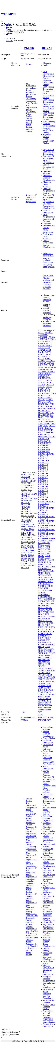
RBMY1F (31, 526)
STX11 (47, 664)
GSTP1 (45, 426)
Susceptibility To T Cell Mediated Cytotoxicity (48, 1014)
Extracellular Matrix (48, 746)
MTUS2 (31, 516)
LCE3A (41, 553)
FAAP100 (48, 406)
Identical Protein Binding (29, 125)
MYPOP (41, 582)
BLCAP (48, 354)
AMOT (41, 343)
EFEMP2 (29, 487)
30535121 (47, 306)
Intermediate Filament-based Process (49, 859)
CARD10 (31, 474)
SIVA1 (47, 647)
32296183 (19, 32)
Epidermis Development (48, 741)
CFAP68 (41, 372)
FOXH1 (50, 415)
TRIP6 (40, 688)
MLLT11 (41, 579)
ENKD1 (47, 402)
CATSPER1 (25, 477)
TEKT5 (47, 673)
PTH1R (48, 627)
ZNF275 (31, 548)
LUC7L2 (47, 569)
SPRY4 (41, 662)
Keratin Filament (29, 819)
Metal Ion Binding (29, 130)
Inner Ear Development (48, 211)
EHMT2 (24, 490)
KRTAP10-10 (43, 460)
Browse (9, 27)
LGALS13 (42, 560)
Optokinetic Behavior (47, 172)
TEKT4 (41, 673)
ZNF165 (31, 544)
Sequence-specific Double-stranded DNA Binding (48, 138)
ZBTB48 (31, 539)
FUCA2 (41, 419)
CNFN (46, 376)
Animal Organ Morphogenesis (49, 865)
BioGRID (9, 41)
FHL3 (52, 413)
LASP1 (41, 543)
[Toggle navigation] (2, 21)
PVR (53, 627)
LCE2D (47, 551)
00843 (40, 715)
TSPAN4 (47, 688)
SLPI (51, 651)
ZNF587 (24, 559)
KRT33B (47, 443)
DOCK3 (41, 393)
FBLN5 (41, 413)
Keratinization (48, 736)
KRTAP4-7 (42, 521)
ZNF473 (31, 552)
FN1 (45, 415)
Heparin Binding (46, 949)
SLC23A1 (50, 649)
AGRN (41, 339)
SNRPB (52, 653)
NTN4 (40, 599)
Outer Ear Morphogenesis (49, 190)
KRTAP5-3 (42, 525)
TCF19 (47, 670)
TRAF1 (46, 679)
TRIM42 (41, 683)
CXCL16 (41, 385)
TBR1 (50, 668)
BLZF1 (41, 356)
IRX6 (47, 437)
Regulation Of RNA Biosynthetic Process (31, 871)
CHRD (40, 374)
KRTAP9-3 (44, 536)
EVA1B (41, 406)
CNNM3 (41, 378)
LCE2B (47, 549)
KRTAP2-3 (42, 502)
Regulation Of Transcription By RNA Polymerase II (31, 198)
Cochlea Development (48, 242)
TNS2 (31, 533)
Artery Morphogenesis (49, 216)
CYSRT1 (24, 485)
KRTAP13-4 (43, 493)
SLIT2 (46, 651)
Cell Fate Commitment (48, 997)
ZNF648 (24, 561)
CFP (47, 372)
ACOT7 (41, 333)
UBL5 (40, 690)
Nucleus (29, 64)
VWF (46, 694)
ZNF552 (31, 557)
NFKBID (48, 590)
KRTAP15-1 (43, 495)
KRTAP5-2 (44, 523)
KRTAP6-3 (42, 534)
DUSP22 (41, 398)
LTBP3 (52, 566)
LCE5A (47, 558)
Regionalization (49, 1022)
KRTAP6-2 (44, 532)
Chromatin (47, 63)
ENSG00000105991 (46, 717)
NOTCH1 (42, 592)
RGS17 (48, 638)
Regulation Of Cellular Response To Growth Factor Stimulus (48, 837)
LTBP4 (41, 569)
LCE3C (47, 553)
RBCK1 (49, 634)
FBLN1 (41, 411)
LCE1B (41, 545)
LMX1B (47, 562)
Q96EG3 (24, 720)
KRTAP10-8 (25, 503)
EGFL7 (41, 402)
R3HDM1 (42, 631)
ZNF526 (24, 557)
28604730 (47, 319)
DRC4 (53, 393)
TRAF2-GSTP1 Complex (49, 1001)
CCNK (40, 367)
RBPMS (46, 636)
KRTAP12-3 (25, 507)
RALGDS (50, 631)
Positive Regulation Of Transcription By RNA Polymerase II (48, 197)
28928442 (47, 326)
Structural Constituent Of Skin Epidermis (49, 762)
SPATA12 (48, 655)
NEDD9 (50, 586)
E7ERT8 (41, 720)
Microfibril (47, 827)
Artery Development (48, 231)
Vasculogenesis (49, 1005)
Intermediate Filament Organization (48, 818)
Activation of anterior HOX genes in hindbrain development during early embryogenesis (48, 260)
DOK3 (47, 393)
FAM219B (42, 408)
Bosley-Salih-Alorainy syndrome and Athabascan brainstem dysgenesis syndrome (48, 282)
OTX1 (40, 603)
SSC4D (47, 662)
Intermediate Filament (30, 824)
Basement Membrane (47, 824)
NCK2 (47, 584)
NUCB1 (47, 599)
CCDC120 (42, 363)
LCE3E (47, 556)
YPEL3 (41, 699)
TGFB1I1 (48, 675)
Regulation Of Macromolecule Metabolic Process (32, 938)
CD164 (53, 367)
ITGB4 (52, 437)
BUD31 (48, 359)
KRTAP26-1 (43, 506)
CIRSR (41, 376)
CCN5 (51, 365)
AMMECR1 (48, 341)
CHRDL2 (47, 374)
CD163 (47, 367)
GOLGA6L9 (26, 492)
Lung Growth (48, 1020)
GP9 (39, 424)
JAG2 (40, 439)
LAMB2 (50, 541)
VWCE (41, 694)
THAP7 (47, 677)
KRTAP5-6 (44, 528)
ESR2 (52, 404)
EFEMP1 (41, 400)
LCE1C (47, 545)
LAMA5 (43, 541)
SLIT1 (40, 651)
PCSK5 (24, 522)
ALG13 (53, 339)
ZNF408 (31, 550)
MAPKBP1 (49, 571)
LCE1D (41, 547)
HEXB (40, 428)
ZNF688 (48, 705)
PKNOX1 (46, 614)
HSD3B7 (41, 432)
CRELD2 (41, 382)
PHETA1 (41, 610)
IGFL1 (51, 432)
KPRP (47, 441)
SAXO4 (48, 644)
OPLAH (51, 601)
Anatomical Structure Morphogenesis (49, 178)
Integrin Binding (46, 772)
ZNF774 (41, 707)
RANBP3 (41, 634)
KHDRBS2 (25, 496)
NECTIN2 (42, 586)
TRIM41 (24, 535)
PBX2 (40, 605)
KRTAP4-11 (25, 509)
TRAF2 (52, 679)
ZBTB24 (24, 539)
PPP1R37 (31, 524)
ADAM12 (49, 333)
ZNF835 (24, 565)
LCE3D (41, 556)
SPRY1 (31, 531)
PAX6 (52, 603)
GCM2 (40, 421)
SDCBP (41, 647)
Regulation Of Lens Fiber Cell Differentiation (32, 946)
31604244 (47, 313)
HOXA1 (47, 48)
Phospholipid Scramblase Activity (48, 879)
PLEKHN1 (51, 616)
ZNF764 (24, 563)
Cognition (47, 223)
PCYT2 (49, 608)
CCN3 (40, 365)
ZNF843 (41, 709)
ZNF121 (31, 542)
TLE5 (52, 677)
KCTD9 (46, 439)
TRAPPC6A (49, 681)
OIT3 (45, 601)
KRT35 (47, 445)
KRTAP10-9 (25, 505)
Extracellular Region (48, 884)
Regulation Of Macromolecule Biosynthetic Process (32, 917)
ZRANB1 (31, 565)
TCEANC (24, 533)
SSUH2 (41, 664)
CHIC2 (23, 483)
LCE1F (47, 547)
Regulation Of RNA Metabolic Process (31, 841)
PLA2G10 (42, 616)
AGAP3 (52, 337)
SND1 (46, 653)
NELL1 (46, 588)
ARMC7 (48, 346)
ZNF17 (23, 546)
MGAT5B (42, 577)
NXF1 (52, 599)
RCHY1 (41, 638)
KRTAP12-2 (43, 482)
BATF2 (48, 352)
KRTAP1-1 (25, 498)
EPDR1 (41, 404)
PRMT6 (41, 625)
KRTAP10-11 (43, 463)
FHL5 (40, 415)
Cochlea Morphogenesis (49, 246)
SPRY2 (41, 660)
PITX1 (45, 612)
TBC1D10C (42, 668)
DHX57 (31, 485)
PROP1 (48, 625)
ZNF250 (24, 548)
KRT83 (47, 452)
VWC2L (47, 692)
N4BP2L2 (49, 582)
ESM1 (46, 404)
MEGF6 (46, 573)
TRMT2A (32, 535)
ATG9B (41, 348)
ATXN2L (41, 350)
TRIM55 (48, 683)
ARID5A (41, 346)
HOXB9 (47, 430)
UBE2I (23, 537)
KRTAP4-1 (44, 510)
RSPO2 (31, 529)
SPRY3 (47, 660)
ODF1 (40, 601)
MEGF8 (41, 575)
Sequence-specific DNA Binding (48, 130)
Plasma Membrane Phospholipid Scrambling (48, 910)
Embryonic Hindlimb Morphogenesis (49, 978)
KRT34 (41, 445)
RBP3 (40, 636)
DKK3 (40, 391)
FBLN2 (47, 411)
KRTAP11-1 (43, 478)
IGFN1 (41, 434)
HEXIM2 (47, 428)
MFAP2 (48, 575)
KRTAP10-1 (43, 458)
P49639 (48, 720)
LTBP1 (46, 566)
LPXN (40, 566)
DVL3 (23, 487)
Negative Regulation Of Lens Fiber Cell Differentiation (32, 930)
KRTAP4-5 (25, 513)
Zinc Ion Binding (29, 119)
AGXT (46, 339)
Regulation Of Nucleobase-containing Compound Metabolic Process (31, 882)
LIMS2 (41, 562)
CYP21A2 (50, 385)
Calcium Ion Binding (48, 795)
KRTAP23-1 (44, 504)
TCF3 (52, 670)
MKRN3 (49, 577)
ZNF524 (31, 555)
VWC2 (29, 537)
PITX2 (51, 612)
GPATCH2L (25, 494)
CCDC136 (33, 479)
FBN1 (46, 413)
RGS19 (41, 640)
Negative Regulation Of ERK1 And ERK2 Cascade (49, 871)
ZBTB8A (24, 542)
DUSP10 (47, 395)
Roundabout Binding (47, 954)
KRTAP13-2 (43, 489)
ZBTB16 (47, 699)
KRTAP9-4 (42, 538)
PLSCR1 (46, 618)
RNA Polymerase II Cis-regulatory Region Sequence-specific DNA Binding (31, 90)
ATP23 (47, 348)
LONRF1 (47, 564)
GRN (40, 426)
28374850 (47, 300)
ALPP (40, 341)
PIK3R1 (49, 610)
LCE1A (47, 543)
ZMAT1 (41, 703)
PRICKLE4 (49, 623)
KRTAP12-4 (43, 486)
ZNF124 (24, 544)
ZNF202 (30, 546)
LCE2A (41, 549)
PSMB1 (41, 627)
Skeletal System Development (49, 1025)
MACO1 (41, 571)
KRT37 (41, 447)
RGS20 (47, 640)
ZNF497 (24, 555)
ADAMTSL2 (43, 335)
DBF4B (49, 387)
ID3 (47, 432)
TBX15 (41, 670)
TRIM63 (41, 686)
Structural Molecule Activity (46, 939)
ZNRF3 (48, 709)
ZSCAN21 (25, 568)
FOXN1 (41, 417)
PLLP (40, 618)
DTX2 (40, 395)
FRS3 (47, 417)
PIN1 (40, 612)
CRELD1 (48, 380)
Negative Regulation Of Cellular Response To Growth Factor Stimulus (48, 899)
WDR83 (52, 694)
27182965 (47, 323)
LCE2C (41, 551)
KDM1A (41, 441)
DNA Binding (31, 112)
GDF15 (47, 421)
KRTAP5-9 (42, 530)
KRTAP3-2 (42, 508)
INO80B (41, 437)
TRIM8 (48, 686)
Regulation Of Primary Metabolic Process (31, 897)
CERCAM (48, 369)
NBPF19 (32, 518)
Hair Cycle (30, 922)
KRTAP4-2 (42, 517)
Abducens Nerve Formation (47, 184)
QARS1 (48, 629)
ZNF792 (31, 563)
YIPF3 (47, 696)
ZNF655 (31, 561)
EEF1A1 (48, 398)
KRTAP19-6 (43, 497)
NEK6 (40, 588)
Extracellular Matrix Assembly (48, 991)
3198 (40, 712)
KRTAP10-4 (43, 467)
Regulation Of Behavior (48, 220)
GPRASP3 (46, 424)
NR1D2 (49, 597)
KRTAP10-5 (43, 469)
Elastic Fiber (48, 922)
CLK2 (29, 483)
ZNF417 (24, 552)
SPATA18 (42, 657)
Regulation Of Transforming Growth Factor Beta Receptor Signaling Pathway (48, 929)
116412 (23, 712)
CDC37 (33, 481)
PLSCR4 (41, 623)
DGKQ (47, 389)
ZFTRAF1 (42, 701)
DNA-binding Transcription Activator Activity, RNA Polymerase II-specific (48, 105)
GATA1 (48, 419)
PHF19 (29, 522)
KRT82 (41, 452)
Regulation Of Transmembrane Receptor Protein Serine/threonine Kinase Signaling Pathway (49, 806)
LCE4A (41, 558)
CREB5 (41, 380)
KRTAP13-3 (43, 491)
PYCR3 (41, 629)
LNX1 (40, 564)
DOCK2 (47, 391)
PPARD (24, 524)
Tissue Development (48, 767)
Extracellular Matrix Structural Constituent (48, 754)
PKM (40, 614)
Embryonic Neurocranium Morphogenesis (49, 206)
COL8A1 (49, 378)
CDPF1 (41, 369)
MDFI (24, 516)
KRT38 (47, 447)
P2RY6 (46, 603)
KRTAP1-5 (44, 456)
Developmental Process (49, 845)
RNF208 (41, 642)
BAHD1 (24, 474)
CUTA (48, 382)
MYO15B (24, 518)
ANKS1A (48, 343)
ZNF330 (24, 550)
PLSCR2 (41, 621)
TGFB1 (41, 675)
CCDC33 (50, 363)
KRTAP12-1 (43, 480)
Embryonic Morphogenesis (49, 958)
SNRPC (41, 655)
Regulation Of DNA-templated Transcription (49, 152)
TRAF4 (41, 681)
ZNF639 (31, 559)
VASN (51, 690)
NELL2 (41, 590)
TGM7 (40, 677)
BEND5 (41, 354)
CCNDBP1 (25, 481)
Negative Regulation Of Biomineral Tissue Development (48, 970)
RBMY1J (24, 529)
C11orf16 (41, 361)
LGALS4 (50, 560)
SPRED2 (24, 531)
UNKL (46, 690)
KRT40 (41, 450)
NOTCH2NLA (26, 520)
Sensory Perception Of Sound (48, 167)
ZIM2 (49, 701)
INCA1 (47, 434)
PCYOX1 (42, 608)
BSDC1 (41, 359)
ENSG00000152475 (28, 717)
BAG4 (48, 350)
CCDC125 (25, 479)
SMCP (40, 653)
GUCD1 (52, 426)
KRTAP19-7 (43, 499)
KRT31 (41, 443)
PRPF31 (24, 526)
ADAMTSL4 (43, 337)
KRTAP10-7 (27, 500)
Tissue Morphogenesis (49, 945)
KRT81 (47, 450)
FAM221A (51, 408)
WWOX (41, 696)
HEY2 (40, 430)
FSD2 (30, 490)
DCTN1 (41, 389)
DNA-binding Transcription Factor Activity (48, 117)
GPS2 (53, 424)
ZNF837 (29, 48)
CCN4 (46, 365)
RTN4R (41, 644)
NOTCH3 (42, 597)
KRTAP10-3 (43, 465)
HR (51, 430)
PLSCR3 (48, 621)
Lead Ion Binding (46, 1008)
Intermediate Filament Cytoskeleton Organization (48, 852)
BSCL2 (47, 356)
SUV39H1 (42, 666)
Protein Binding (29, 115)
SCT (53, 644)
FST (51, 417)
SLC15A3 (42, 649)
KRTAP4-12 (25, 511)
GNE (52, 421)
